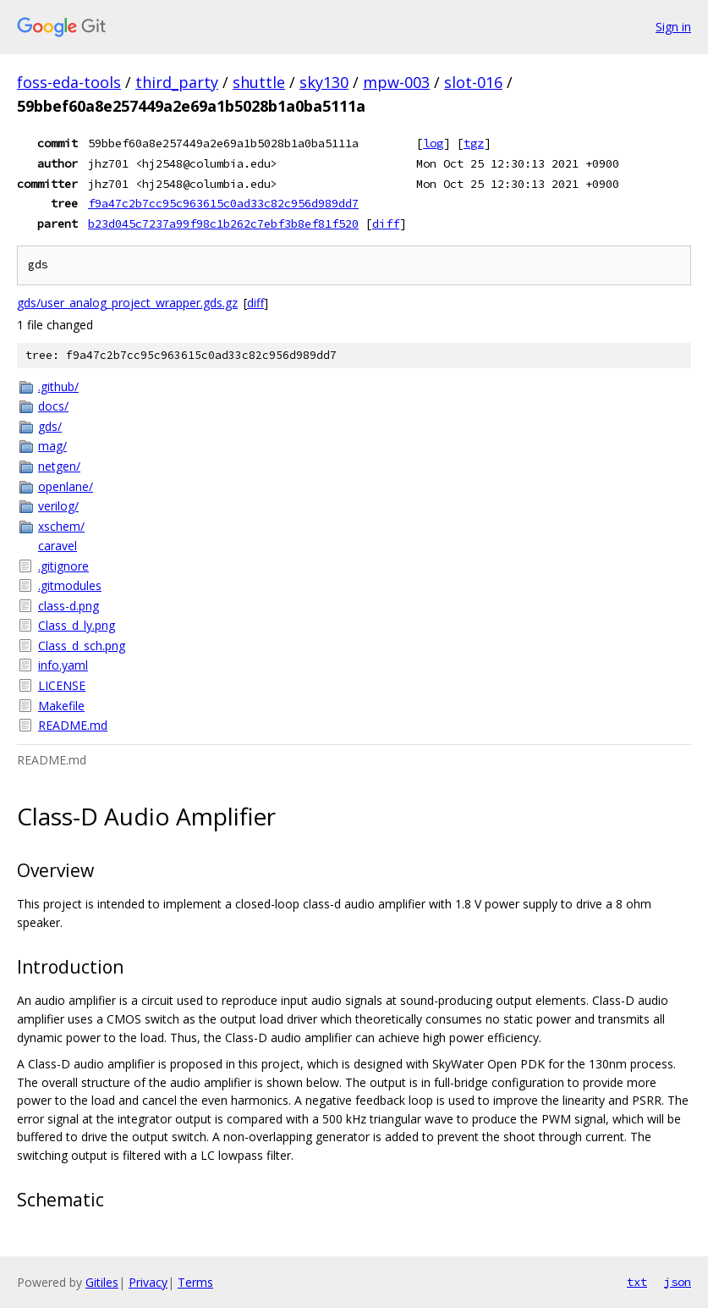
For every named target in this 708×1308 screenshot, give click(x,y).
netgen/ (59, 466)
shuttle (259, 82)
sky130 (324, 82)
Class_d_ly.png (76, 625)
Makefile (61, 706)
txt (637, 1281)
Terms (195, 1282)
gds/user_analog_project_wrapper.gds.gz (127, 303)
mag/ (52, 446)
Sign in (673, 27)
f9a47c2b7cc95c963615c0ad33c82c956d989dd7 (223, 203)
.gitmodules (70, 585)
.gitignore (63, 566)
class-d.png (68, 606)
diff (385, 223)
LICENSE (61, 685)
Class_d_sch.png (81, 645)
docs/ (53, 406)
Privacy (148, 1282)
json (677, 1281)
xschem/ (61, 526)
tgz (474, 143)
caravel (57, 546)
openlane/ (65, 486)
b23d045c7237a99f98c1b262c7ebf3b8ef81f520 (223, 223)
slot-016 (473, 82)
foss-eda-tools (69, 82)
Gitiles (101, 1282)
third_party (176, 82)
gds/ (50, 426)
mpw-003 (396, 82)
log (433, 143)
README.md (72, 725)
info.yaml (63, 665)
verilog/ (58, 506)
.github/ (58, 386)
